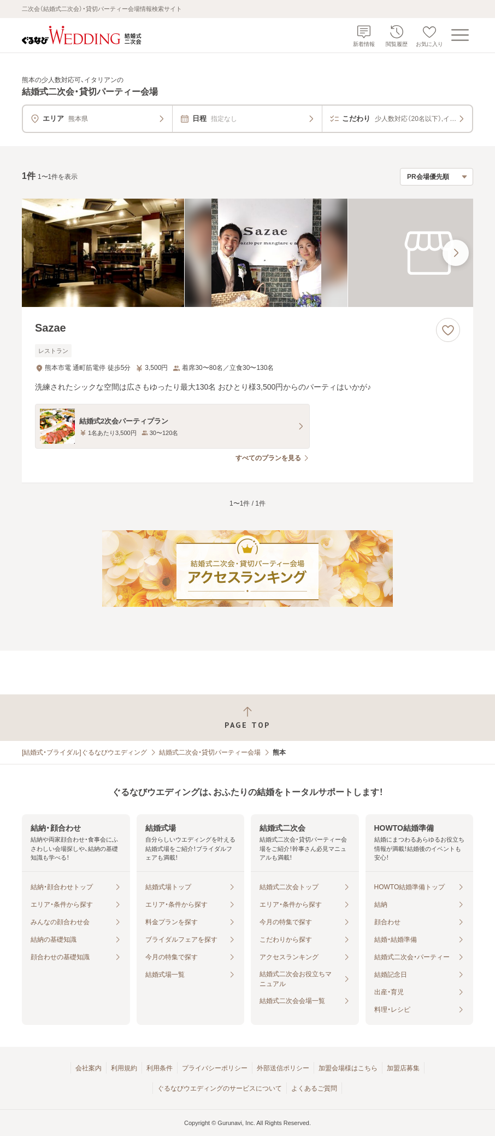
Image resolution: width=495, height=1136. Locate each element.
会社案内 (88, 1068)
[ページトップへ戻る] (247, 717)
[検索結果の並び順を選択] (436, 177)
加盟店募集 (403, 1068)
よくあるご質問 (314, 1088)
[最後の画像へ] (456, 253)
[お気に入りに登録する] (448, 330)
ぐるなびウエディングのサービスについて (219, 1088)
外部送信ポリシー (283, 1068)
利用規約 (124, 1068)
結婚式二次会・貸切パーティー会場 (210, 752)
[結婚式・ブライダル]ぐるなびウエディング (84, 752)
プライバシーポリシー (215, 1068)
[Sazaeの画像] (247, 253)
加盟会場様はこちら (348, 1068)
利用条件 (159, 1068)
